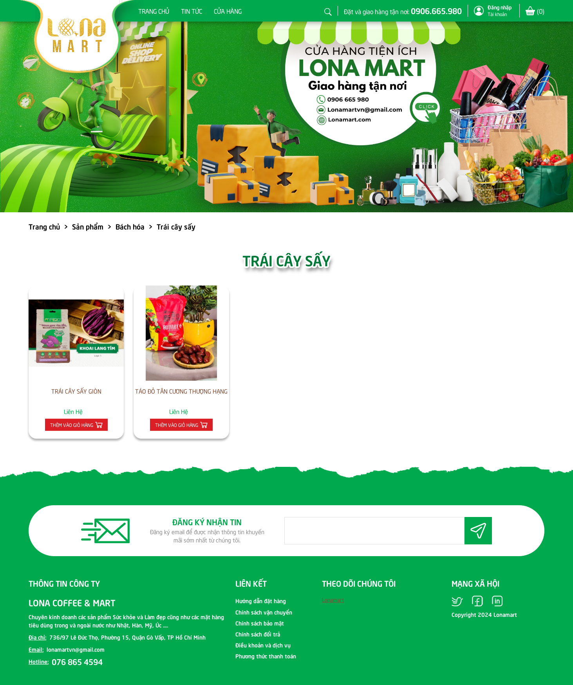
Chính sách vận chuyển (263, 612)
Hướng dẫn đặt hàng (260, 600)
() (540, 11)
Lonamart (333, 599)
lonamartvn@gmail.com (76, 649)
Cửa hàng (228, 10)
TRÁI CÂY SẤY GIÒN (76, 391)
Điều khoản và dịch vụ (263, 645)
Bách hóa (130, 226)
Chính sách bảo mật (259, 623)
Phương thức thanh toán (265, 656)
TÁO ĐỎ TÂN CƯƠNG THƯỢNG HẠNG (181, 391)
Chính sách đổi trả (257, 634)
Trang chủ (153, 10)
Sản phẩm (87, 226)
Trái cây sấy (176, 226)
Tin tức (191, 10)
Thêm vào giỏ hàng (71, 424)
